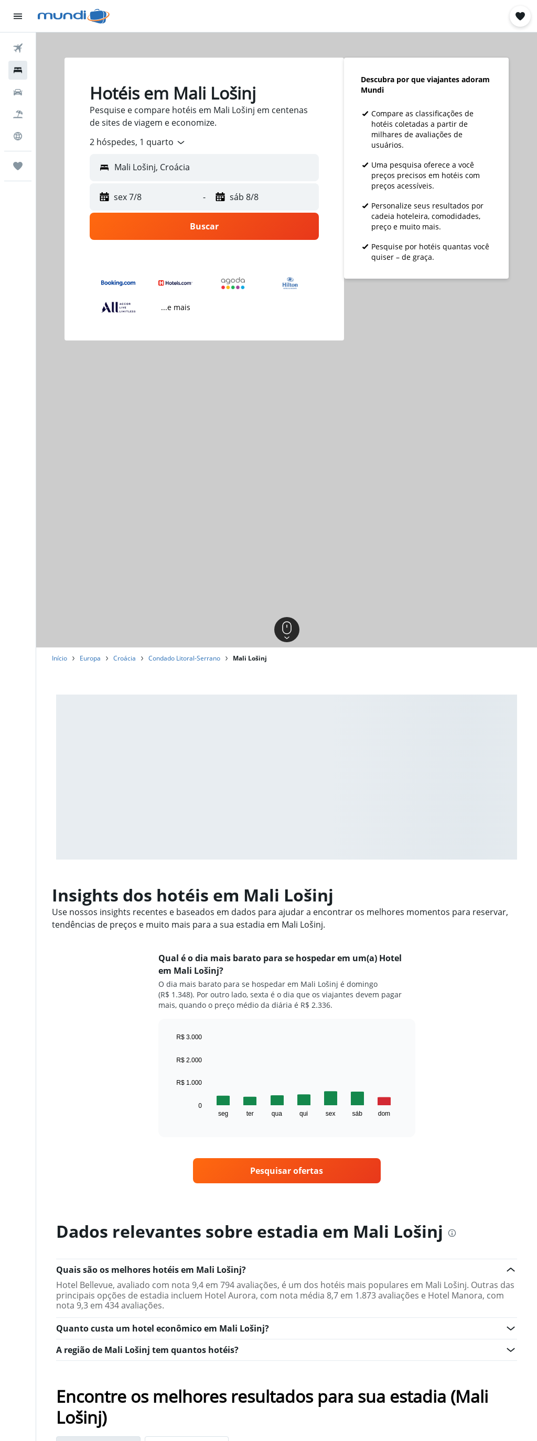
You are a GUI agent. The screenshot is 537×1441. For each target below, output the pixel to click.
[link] (287, 1170)
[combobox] (138, 142)
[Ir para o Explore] (17, 136)
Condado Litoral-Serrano (184, 658)
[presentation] (452, 1233)
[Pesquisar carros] (17, 92)
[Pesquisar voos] (17, 48)
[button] (17, 16)
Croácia (124, 658)
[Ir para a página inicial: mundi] (74, 16)
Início (59, 658)
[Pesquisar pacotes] (17, 114)
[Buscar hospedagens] (17, 70)
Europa (90, 658)
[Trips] (17, 166)
